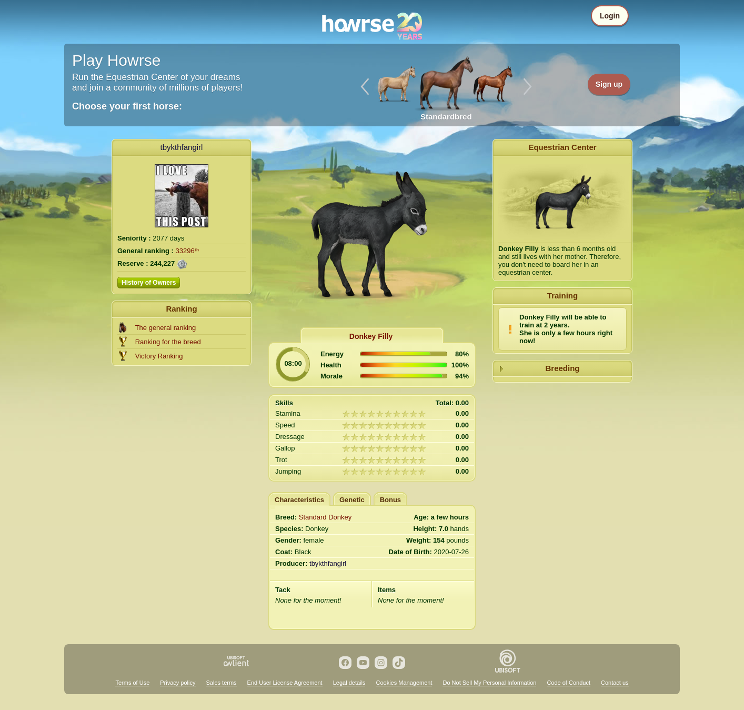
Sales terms (221, 682)
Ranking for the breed (168, 342)
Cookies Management (404, 682)
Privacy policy (177, 682)
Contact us (615, 682)
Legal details (349, 682)
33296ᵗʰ (187, 251)
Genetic (352, 500)
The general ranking (165, 328)
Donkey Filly (371, 336)
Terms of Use (132, 682)
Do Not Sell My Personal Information (489, 682)
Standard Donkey (325, 517)
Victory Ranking (159, 356)
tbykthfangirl (181, 147)
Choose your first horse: (127, 106)
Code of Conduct (568, 682)
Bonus (390, 500)
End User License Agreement (285, 682)
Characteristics (299, 500)
